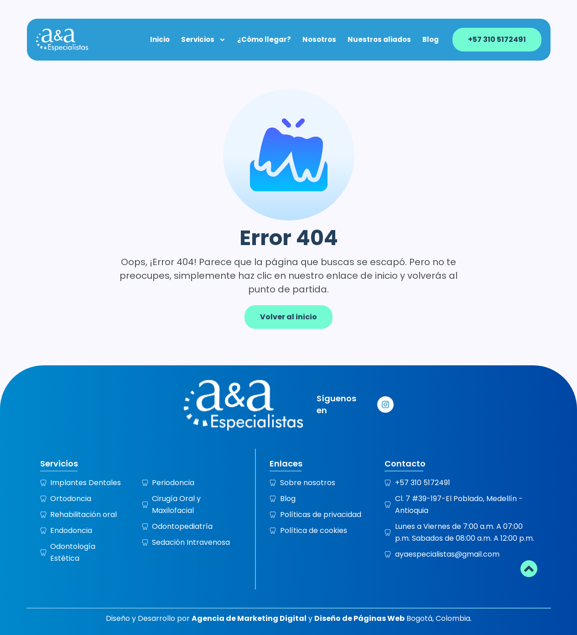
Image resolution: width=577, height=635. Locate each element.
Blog (431, 39)
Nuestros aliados (379, 39)
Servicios (204, 39)
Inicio (160, 39)
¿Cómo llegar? (264, 39)
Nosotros (320, 39)
